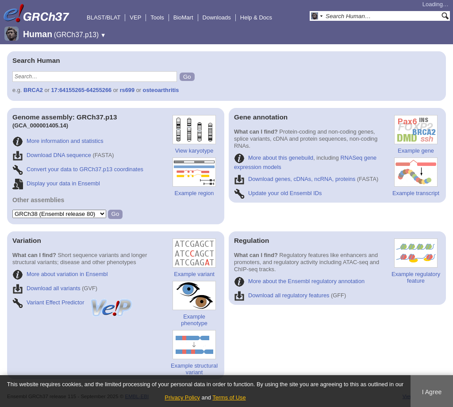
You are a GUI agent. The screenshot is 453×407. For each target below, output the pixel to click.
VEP (135, 17)
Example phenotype (194, 303)
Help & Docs (256, 17)
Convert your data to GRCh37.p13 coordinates (77, 169)
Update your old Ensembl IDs (278, 193)
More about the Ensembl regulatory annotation (299, 281)
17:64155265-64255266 (81, 90)
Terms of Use (229, 397)
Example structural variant (194, 353)
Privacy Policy (182, 397)
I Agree (432, 391)
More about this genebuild (273, 157)
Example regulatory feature (416, 261)
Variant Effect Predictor (73, 302)
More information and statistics (58, 141)
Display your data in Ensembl (56, 183)
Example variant (194, 257)
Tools (157, 17)
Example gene (416, 134)
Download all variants (46, 288)
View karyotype (194, 134)
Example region (194, 176)
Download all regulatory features (282, 295)
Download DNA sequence (51, 155)
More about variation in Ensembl (60, 274)
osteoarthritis (161, 90)
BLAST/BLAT (103, 17)
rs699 (127, 90)
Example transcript (415, 176)
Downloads (217, 17)
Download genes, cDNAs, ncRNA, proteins (295, 179)
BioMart (183, 17)
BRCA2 (33, 90)
